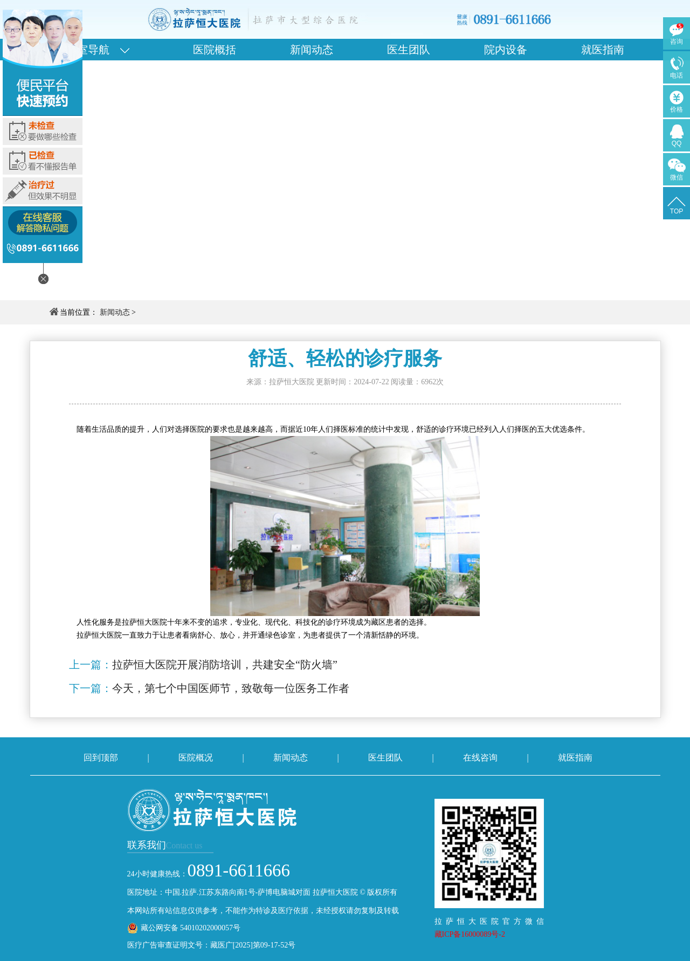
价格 (676, 109)
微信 (676, 177)
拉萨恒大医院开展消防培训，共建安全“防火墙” (224, 664)
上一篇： (90, 664)
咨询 (676, 41)
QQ (677, 143)
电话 (676, 75)
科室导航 (97, 50)
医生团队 (408, 50)
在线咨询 (480, 757)
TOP (676, 211)
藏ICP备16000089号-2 (469, 934)
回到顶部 (101, 757)
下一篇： (90, 688)
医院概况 (195, 757)
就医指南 (602, 50)
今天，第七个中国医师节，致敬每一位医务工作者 (230, 688)
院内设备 (505, 50)
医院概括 (214, 50)
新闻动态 (311, 50)
